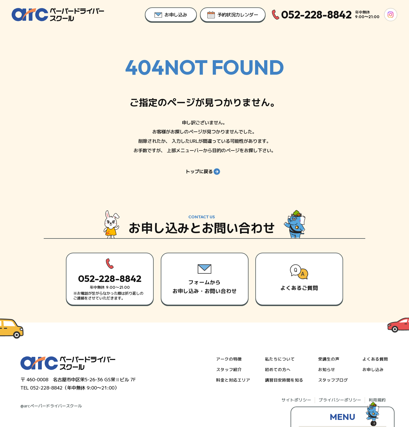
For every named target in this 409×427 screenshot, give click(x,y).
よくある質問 (375, 359)
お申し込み (373, 369)
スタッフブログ (333, 380)
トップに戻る (202, 175)
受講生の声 (328, 359)
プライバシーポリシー (340, 400)
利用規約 (377, 400)
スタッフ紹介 (229, 369)
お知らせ (326, 369)
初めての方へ (278, 369)
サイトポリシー (296, 400)
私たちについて (280, 359)
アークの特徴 (229, 359)
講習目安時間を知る (284, 380)
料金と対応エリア (233, 380)
